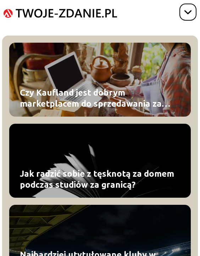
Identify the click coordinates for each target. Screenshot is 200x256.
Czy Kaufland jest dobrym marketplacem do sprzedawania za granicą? (91, 98)
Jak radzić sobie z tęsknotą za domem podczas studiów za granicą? (97, 179)
